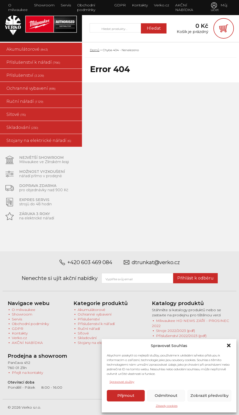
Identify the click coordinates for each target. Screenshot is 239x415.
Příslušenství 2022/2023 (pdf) (181, 335)
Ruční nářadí (24, 101)
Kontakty (140, 5)
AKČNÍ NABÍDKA (184, 7)
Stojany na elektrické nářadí (38, 140)
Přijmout (125, 395)
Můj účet (219, 7)
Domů (94, 50)
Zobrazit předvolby (209, 395)
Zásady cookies (167, 406)
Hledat (154, 28)
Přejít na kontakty (27, 372)
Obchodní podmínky (86, 7)
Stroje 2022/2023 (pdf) (175, 331)
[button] (228, 345)
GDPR (120, 5)
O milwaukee (18, 7)
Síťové (16, 114)
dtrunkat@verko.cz (156, 262)
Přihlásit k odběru (195, 278)
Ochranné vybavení (31, 88)
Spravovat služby (121, 382)
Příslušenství (25, 75)
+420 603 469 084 (89, 262)
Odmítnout (166, 395)
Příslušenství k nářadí (33, 62)
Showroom (44, 5)
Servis (66, 5)
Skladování (22, 127)
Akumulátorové (27, 49)
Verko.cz (161, 5)
